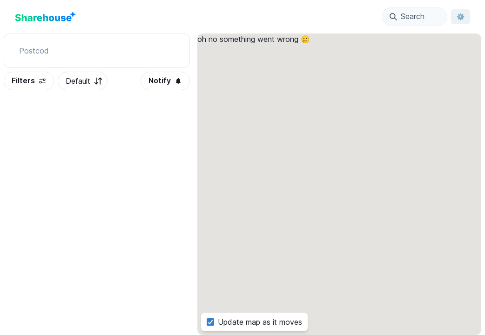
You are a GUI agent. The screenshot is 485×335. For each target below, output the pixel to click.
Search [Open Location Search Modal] (407, 16)
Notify (165, 80)
